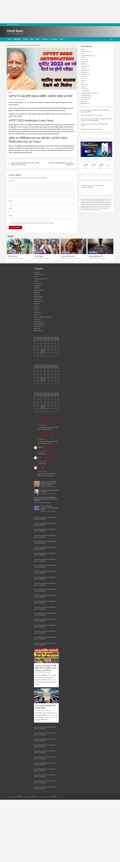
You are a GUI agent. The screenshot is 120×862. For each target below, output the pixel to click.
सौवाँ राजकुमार (39, 256)
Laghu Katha (84, 70)
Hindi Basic (15, 31)
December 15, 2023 (14, 99)
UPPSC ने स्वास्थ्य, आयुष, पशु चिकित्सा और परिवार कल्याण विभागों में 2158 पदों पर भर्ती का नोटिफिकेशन (46, 499)
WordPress (54, 796)
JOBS (61, 39)
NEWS (38, 39)
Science (83, 85)
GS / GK (83, 60)
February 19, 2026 (45, 486)
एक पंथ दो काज (12, 256)
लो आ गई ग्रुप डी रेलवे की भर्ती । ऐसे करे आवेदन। (92, 115)
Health (44, 39)
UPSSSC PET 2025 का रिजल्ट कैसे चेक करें (91, 129)
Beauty (82, 49)
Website (11, 215)
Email (11, 208)
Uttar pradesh (84, 99)
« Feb (35, 358)
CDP (82, 53)
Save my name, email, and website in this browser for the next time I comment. (32, 223)
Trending (84, 91)
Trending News (85, 95)
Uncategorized (85, 97)
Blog (9, 39)
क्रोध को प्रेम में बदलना (68, 256)
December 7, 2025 (45, 511)
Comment (12, 181)
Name (11, 201)
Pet (81, 82)
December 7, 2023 (13, 258)
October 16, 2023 (39, 258)
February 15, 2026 (45, 494)
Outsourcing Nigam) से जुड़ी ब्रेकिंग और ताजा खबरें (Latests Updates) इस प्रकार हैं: (48, 483)
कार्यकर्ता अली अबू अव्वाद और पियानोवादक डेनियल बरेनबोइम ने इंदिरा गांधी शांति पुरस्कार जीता (25, 164)
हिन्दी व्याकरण (17, 39)
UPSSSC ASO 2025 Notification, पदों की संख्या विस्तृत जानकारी (49, 507)
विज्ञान (31, 39)
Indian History (84, 66)
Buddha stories (85, 51)
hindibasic (22, 99)
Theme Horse (34, 796)
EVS (82, 57)
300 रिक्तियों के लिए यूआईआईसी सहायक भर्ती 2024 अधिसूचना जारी (60, 164)
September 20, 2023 (67, 258)
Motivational (84, 74)
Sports (25, 39)
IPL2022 (84, 89)
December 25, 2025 (39, 502)
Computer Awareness (87, 55)
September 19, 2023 (94, 258)
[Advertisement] (50, 11)
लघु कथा (10, 236)
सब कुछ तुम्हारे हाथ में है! (96, 256)
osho (82, 78)
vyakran (83, 101)
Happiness (83, 62)
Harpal (40, 467)
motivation (83, 72)
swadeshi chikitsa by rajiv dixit (89, 93)
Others (53, 39)
